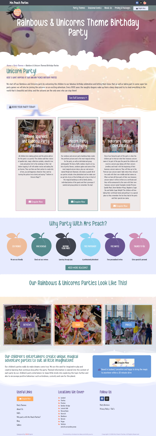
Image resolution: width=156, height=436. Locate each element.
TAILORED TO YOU (139, 246)
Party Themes (79, 8)
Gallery (19, 425)
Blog (18, 421)
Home (9, 65)
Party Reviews (105, 405)
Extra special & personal (139, 259)
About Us (108, 8)
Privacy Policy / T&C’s (107, 409)
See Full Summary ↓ (78, 97)
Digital (29, 434)
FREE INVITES (115, 246)
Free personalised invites (115, 259)
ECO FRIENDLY (16, 246)
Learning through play (65, 259)
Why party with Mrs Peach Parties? (29, 417)
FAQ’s (18, 413)
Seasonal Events (94, 8)
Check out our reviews (41, 259)
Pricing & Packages (122, 8)
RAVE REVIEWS (41, 246)
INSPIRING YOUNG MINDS (66, 247)
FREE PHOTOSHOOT (90, 246)
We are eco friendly (17, 259)
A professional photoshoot (90, 259)
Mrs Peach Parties (19, 3)
